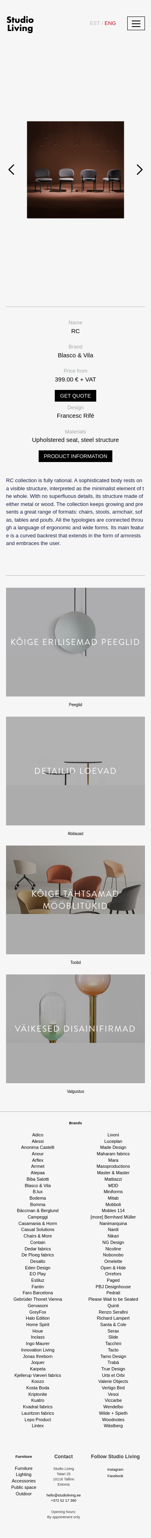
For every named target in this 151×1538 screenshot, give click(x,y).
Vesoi (113, 1394)
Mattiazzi (113, 1179)
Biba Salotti (38, 1179)
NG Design (113, 1242)
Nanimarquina (113, 1223)
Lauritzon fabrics (37, 1413)
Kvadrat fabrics (37, 1406)
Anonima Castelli (37, 1147)
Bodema (37, 1198)
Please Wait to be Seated (113, 1299)
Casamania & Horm (38, 1223)
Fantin (37, 1286)
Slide (113, 1337)
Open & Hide (113, 1267)
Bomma (38, 1204)
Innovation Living (37, 1349)
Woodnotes (113, 1419)
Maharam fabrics (113, 1153)
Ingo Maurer (38, 1343)
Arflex (37, 1160)
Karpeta (38, 1368)
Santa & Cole (113, 1324)
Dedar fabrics (38, 1248)
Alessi (37, 1141)
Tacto (113, 1349)
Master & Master (113, 1172)
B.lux (38, 1191)
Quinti (113, 1305)
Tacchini (113, 1343)
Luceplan (113, 1141)
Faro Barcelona (38, 1292)
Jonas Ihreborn (37, 1356)
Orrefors (113, 1273)
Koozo (37, 1381)
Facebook (116, 1476)
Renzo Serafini (113, 1312)
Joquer (38, 1362)
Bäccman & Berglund (37, 1210)
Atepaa (38, 1172)
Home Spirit (37, 1324)
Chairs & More (38, 1235)
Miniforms (113, 1191)
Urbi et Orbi (113, 1375)
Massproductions (113, 1166)
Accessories (23, 1480)
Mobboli (113, 1204)
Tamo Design (113, 1356)
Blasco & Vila (38, 1185)
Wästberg (113, 1425)
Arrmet (37, 1166)
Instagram (116, 1470)
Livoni (113, 1134)
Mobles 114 (113, 1210)
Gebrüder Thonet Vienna (37, 1299)
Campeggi (38, 1217)
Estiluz (37, 1280)
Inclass (38, 1337)
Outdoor (24, 1493)
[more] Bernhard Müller (113, 1217)
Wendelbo (113, 1406)
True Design (113, 1368)
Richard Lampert (113, 1318)
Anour (37, 1153)
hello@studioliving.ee (63, 1495)
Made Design (113, 1147)
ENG (108, 23)
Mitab (113, 1198)
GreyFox (37, 1312)
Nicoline (113, 1248)
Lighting (24, 1474)
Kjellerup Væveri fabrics (37, 1375)
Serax (113, 1331)
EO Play (38, 1273)
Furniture (23, 1457)
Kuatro (37, 1400)
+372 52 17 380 (64, 1501)
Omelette (113, 1261)
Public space (23, 1487)
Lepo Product (38, 1419)
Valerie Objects (113, 1381)
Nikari (113, 1235)
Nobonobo (113, 1254)
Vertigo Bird (113, 1387)
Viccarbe (113, 1400)
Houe (38, 1331)
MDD (113, 1185)
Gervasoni (38, 1305)
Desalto (37, 1261)
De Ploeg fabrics (37, 1254)
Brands (75, 1123)
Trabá (113, 1362)
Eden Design (37, 1267)
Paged (113, 1280)
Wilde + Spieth (113, 1413)
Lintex (37, 1425)
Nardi (113, 1229)
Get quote (75, 396)
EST (95, 23)
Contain (38, 1242)
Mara (113, 1160)
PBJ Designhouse (113, 1286)
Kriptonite (38, 1394)
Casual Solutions (37, 1229)
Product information (76, 456)
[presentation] (11, 169)
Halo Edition (38, 1318)
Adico (37, 1134)
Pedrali (113, 1292)
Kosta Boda (37, 1387)
